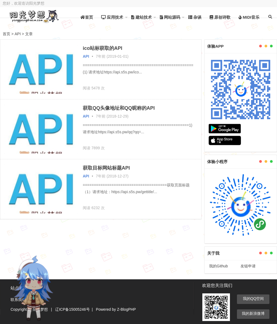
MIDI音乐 (249, 17)
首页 (86, 17)
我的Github (218, 266)
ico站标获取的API (102, 48)
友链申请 (248, 266)
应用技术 (112, 17)
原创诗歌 (220, 17)
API (18, 34)
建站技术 (141, 17)
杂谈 (195, 17)
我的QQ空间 (253, 298)
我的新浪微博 (253, 313)
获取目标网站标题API (106, 168)
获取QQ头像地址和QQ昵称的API (119, 108)
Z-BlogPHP (126, 309)
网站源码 (170, 17)
